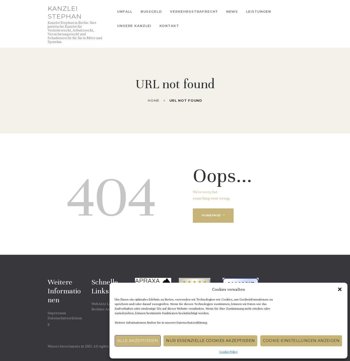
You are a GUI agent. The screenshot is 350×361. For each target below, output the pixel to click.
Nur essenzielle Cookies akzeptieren (210, 340)
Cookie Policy (228, 352)
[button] (339, 289)
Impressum (57, 312)
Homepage (211, 215)
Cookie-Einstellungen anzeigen (301, 340)
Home (153, 100)
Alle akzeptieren (137, 340)
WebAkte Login (103, 303)
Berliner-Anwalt (104, 309)
